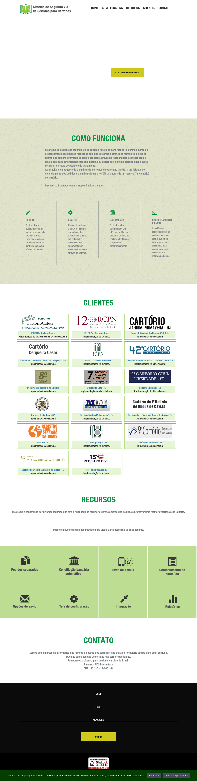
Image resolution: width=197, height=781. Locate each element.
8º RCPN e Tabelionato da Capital (43, 388)
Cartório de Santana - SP (43, 415)
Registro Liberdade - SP (150, 388)
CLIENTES (149, 8)
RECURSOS (133, 8)
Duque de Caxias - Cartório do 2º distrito (150, 333)
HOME (94, 8)
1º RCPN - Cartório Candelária (96, 360)
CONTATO (164, 8)
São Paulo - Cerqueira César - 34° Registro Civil (43, 360)
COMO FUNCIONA (112, 8)
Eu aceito (154, 775)
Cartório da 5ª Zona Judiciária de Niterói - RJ (43, 470)
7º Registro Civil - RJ (96, 388)
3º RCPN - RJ (43, 442)
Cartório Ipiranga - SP (96, 442)
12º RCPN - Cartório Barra (96, 333)
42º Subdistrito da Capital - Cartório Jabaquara (150, 360)
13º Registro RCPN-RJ (96, 470)
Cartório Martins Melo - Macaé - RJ (96, 415)
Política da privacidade (177, 775)
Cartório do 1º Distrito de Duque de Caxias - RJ (150, 415)
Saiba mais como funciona (127, 72)
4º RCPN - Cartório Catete (43, 333)
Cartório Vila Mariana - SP (150, 442)
